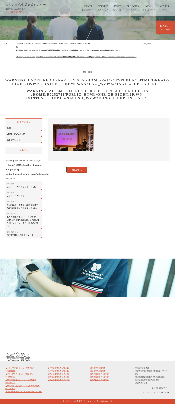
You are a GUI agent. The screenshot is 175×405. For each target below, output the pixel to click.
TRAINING (133, 8)
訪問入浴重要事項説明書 (99, 381)
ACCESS (164, 8)
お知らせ (11, 129)
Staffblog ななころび (16, 135)
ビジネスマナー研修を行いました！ (22, 186)
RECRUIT (165, 27)
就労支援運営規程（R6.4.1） (59, 372)
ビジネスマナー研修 (15, 195)
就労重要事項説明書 (97, 372)
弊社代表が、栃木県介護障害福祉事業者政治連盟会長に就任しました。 (22, 206)
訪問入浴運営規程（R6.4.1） (59, 381)
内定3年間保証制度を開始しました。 (23, 234)
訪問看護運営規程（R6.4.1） (59, 378)
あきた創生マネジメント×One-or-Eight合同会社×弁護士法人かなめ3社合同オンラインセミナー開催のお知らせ (23, 221)
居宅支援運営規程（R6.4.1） (59, 369)
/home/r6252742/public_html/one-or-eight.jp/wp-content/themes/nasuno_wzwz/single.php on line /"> (78, 51)
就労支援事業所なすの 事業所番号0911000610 (23, 393)
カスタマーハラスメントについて (156, 393)
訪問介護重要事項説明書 (99, 375)
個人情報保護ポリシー (160, 389)
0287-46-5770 (14, 12)
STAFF (117, 8)
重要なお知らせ (14, 141)
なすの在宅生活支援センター (25, 4)
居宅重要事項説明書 (97, 369)
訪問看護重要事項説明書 (99, 378)
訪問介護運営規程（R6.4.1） (59, 375)
